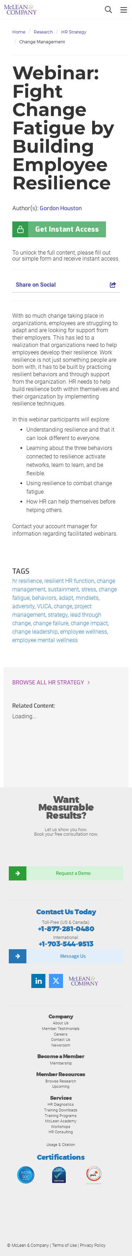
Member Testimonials (61, 1028)
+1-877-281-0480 (66, 929)
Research (43, 32)
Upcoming (60, 1086)
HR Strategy (73, 32)
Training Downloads (60, 1110)
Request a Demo (73, 873)
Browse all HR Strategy (48, 682)
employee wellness (83, 631)
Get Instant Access (67, 229)
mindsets (87, 598)
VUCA (44, 606)
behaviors (44, 598)
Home (18, 32)
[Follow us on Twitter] (56, 981)
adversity (23, 606)
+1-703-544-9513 (66, 944)
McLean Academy (60, 1120)
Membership (61, 1063)
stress (88, 589)
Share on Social (66, 284)
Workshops (60, 1126)
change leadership (35, 631)
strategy (58, 614)
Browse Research (60, 1081)
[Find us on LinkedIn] (38, 981)
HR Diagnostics (61, 1104)
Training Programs (61, 1115)
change (63, 606)
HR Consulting (61, 1131)
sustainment (63, 589)
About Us (61, 1022)
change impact (89, 623)
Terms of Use (64, 1245)
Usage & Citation (60, 1144)
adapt (66, 598)
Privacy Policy (93, 1245)
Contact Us (60, 1039)
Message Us (73, 956)
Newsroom (60, 1045)
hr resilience (27, 581)
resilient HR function (69, 581)
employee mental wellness (45, 640)
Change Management (42, 41)
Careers (61, 1034)
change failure (50, 623)
